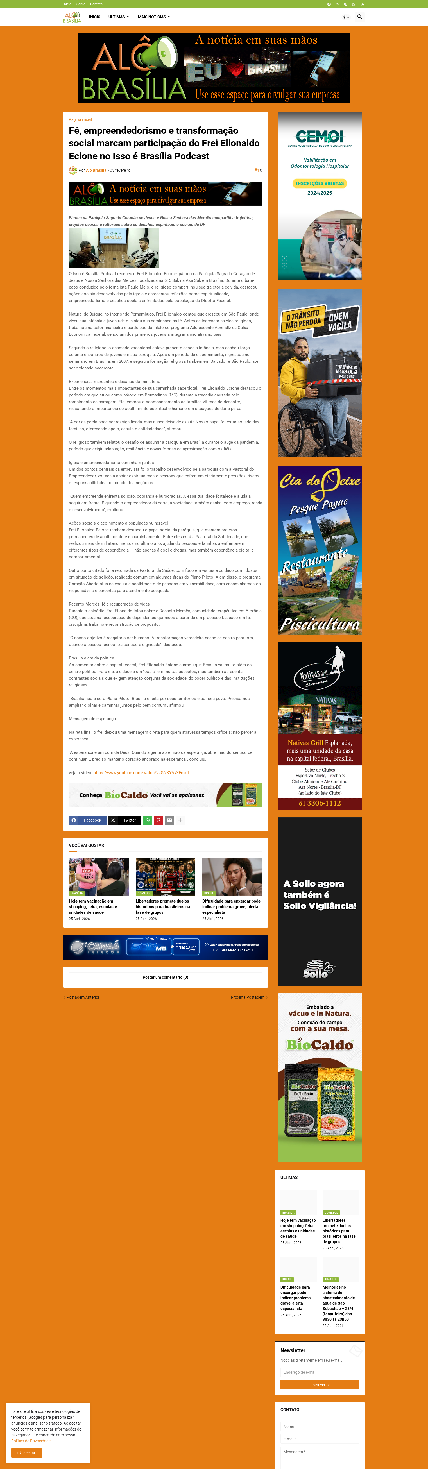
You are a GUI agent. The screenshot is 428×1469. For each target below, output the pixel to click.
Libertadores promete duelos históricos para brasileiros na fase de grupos (163, 907)
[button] (346, 17)
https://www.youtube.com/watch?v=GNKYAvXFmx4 (141, 772)
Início (67, 4)
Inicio (95, 17)
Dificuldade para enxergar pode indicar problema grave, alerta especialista (231, 907)
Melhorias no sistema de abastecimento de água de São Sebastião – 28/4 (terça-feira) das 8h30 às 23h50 (339, 1303)
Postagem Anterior (83, 997)
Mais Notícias (152, 17)
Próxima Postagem (247, 997)
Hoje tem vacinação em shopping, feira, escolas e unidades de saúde (93, 907)
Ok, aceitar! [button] (27, 1453)
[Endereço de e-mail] (319, 1372)
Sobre (80, 4)
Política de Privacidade (31, 1441)
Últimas (116, 17)
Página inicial (80, 119)
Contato (96, 4)
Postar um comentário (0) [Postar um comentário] (165, 977)
